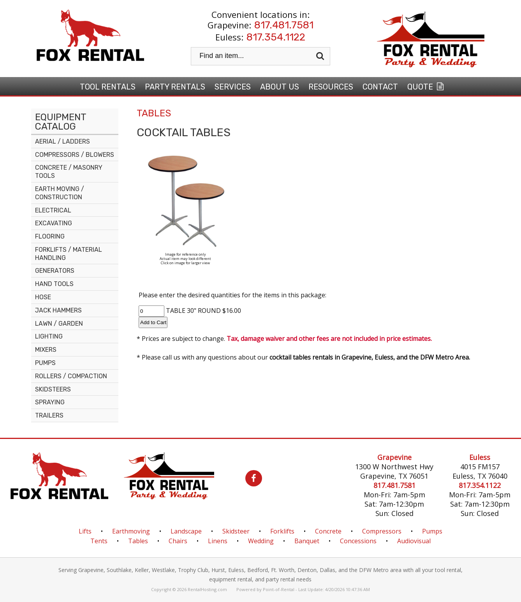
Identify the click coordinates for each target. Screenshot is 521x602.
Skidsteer (236, 531)
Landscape (186, 531)
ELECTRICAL (53, 210)
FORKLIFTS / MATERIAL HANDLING (68, 254)
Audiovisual (414, 541)
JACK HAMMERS (58, 310)
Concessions (358, 541)
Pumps (432, 531)
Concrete (328, 531)
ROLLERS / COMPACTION (71, 376)
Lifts (85, 531)
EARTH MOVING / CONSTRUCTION (59, 193)
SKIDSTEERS (53, 389)
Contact (380, 86)
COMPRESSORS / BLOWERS (74, 154)
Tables (138, 541)
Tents (98, 541)
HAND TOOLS (54, 284)
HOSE (43, 297)
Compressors (381, 531)
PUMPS (45, 363)
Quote (426, 86)
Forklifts (282, 531)
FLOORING (50, 236)
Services (233, 86)
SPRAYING (50, 402)
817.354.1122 (275, 37)
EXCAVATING (53, 223)
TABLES (154, 113)
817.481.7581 (283, 25)
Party (175, 86)
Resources (330, 86)
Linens (217, 541)
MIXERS (45, 349)
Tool (108, 86)
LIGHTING (49, 336)
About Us (279, 86)
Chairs (178, 541)
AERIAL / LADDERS (62, 141)
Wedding (261, 541)
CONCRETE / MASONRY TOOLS (68, 171)
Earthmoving (131, 531)
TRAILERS (49, 415)
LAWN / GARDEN (59, 323)
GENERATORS (54, 270)
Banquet (306, 541)
